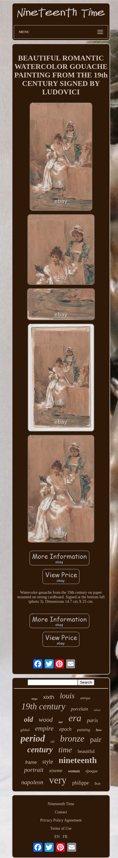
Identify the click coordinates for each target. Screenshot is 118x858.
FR (65, 837)
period (33, 738)
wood (46, 719)
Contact (61, 812)
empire (44, 728)
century (40, 749)
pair (95, 739)
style (47, 762)
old (28, 719)
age (60, 721)
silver (97, 710)
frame (31, 762)
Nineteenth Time (61, 804)
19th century (43, 706)
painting (83, 730)
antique (85, 698)
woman (74, 771)
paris (92, 720)
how (99, 730)
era (75, 718)
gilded (25, 730)
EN (57, 837)
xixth (48, 697)
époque (92, 771)
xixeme (55, 770)
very (58, 780)
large (35, 698)
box (98, 783)
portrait (33, 769)
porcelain (79, 709)
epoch (65, 729)
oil (52, 741)
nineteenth (78, 760)
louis (67, 696)
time (65, 749)
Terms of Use (60, 828)
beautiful (86, 751)
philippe (80, 783)
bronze (72, 738)
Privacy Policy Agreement (61, 820)
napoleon (32, 782)
